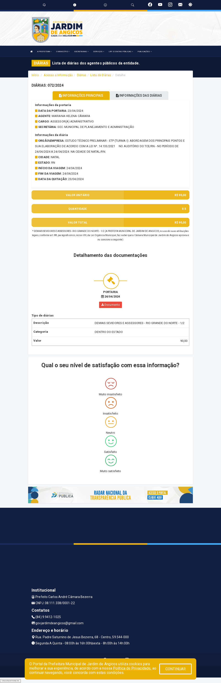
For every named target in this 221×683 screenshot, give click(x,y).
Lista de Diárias (100, 75)
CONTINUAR (175, 669)
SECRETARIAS (81, 51)
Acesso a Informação (58, 75)
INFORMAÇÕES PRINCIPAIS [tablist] (81, 95)
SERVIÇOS (98, 51)
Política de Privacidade (132, 668)
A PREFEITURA (44, 51)
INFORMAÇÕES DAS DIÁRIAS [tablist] (139, 95)
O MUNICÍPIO (63, 51)
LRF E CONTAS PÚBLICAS (121, 51)
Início (35, 75)
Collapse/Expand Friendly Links (10, 680)
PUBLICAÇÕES (144, 51)
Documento (110, 304)
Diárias (81, 75)
